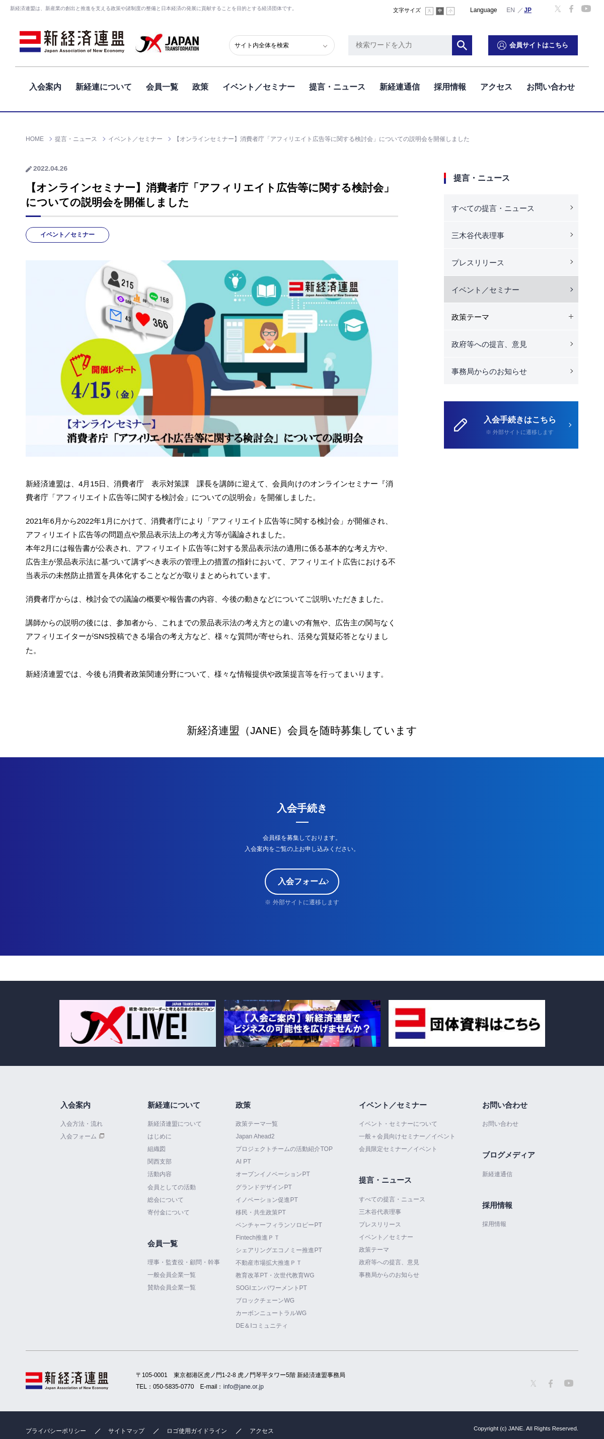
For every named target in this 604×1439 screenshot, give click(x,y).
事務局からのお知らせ (489, 371)
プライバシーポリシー (56, 1430)
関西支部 (159, 1161)
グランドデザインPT (263, 1187)
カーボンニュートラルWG (271, 1313)
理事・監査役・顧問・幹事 (183, 1262)
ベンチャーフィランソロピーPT (279, 1225)
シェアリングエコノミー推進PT (279, 1250)
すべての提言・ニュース (493, 208)
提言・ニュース (337, 85)
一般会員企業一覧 (171, 1274)
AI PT (243, 1161)
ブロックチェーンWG (265, 1300)
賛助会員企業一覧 (171, 1287)
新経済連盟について (174, 1123)
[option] (137, 1023)
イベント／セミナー (258, 85)
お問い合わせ (550, 85)
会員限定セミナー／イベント (398, 1149)
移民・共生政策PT (260, 1212)
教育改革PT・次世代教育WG (275, 1275)
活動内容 (159, 1174)
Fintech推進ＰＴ (257, 1237)
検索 (473, 43)
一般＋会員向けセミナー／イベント (407, 1136)
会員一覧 (162, 85)
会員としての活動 (171, 1187)
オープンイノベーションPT (273, 1174)
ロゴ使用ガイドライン (197, 1430)
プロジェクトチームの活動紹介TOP (284, 1149)
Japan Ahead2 (255, 1136)
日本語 (528, 9)
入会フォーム (302, 881)
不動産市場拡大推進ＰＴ (269, 1262)
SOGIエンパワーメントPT (271, 1287)
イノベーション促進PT (266, 1199)
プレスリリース (477, 262)
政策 (200, 85)
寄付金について (168, 1212)
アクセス (496, 85)
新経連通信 (400, 85)
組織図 (156, 1149)
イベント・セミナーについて (398, 1123)
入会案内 (45, 85)
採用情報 (450, 85)
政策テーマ (374, 1249)
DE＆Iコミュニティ (262, 1325)
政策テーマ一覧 (257, 1123)
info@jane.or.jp (243, 1386)
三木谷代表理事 (477, 235)
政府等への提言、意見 (489, 344)
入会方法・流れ (81, 1123)
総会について (165, 1199)
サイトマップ (126, 1430)
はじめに (159, 1136)
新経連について (104, 85)
